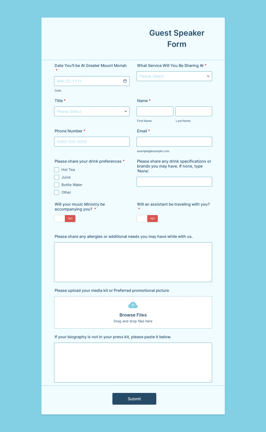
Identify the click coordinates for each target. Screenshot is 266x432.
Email (143, 130)
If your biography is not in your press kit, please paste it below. (113, 336)
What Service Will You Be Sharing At (172, 65)
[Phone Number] (92, 142)
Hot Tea (68, 169)
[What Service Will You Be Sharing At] (174, 76)
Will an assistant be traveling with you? (173, 206)
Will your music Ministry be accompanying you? (80, 206)
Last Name (183, 121)
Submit (134, 398)
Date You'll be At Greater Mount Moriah (91, 68)
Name (144, 100)
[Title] (92, 111)
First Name (144, 121)
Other (66, 192)
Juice (66, 177)
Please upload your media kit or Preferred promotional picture (112, 290)
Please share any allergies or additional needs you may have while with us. (124, 236)
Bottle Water (72, 184)
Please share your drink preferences (90, 161)
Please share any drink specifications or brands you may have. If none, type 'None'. (174, 166)
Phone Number (70, 130)
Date (58, 90)
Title (60, 100)
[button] (125, 81)
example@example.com (153, 151)
